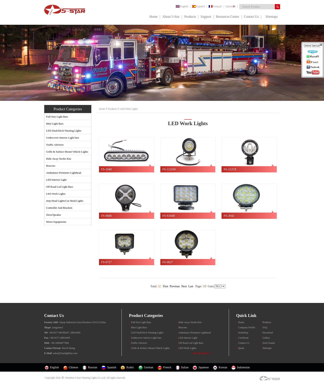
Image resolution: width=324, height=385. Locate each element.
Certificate (242, 337)
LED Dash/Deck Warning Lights (63, 130)
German (148, 367)
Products (190, 16)
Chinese (73, 367)
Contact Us (251, 16)
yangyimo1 (57, 327)
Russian (92, 367)
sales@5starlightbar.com (65, 353)
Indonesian (243, 367)
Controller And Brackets (59, 207)
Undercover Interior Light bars (62, 137)
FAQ (263, 327)
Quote (240, 348)
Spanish (111, 367)
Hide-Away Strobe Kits (58, 158)
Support (206, 16)
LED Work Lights (55, 193)
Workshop (242, 332)
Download (266, 332)
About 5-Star (171, 16)
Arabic (130, 367)
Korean (223, 367)
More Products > (202, 353)
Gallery (265, 337)
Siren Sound (267, 342)
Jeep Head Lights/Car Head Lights (64, 200)
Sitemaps (272, 16)
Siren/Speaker (53, 214)
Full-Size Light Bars (57, 116)
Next (184, 286)
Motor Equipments (56, 221)
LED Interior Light (56, 179)
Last (190, 286)
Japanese (203, 367)
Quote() (230, 6)
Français (215, 6)
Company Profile (246, 327)
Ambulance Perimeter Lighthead (63, 172)
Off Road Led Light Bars (59, 186)
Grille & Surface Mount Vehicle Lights (67, 151)
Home (153, 16)
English (182, 6)
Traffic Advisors (55, 144)
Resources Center (227, 16)
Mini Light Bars (54, 123)
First (165, 286)
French (167, 367)
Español (198, 6)
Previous (175, 286)
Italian (185, 367)
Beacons (50, 165)
